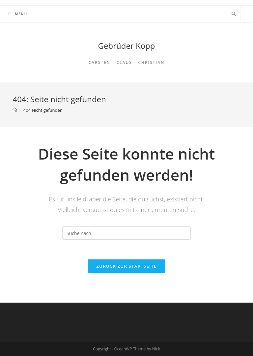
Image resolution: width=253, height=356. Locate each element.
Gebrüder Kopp (126, 45)
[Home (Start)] (15, 110)
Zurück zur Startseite (127, 266)
